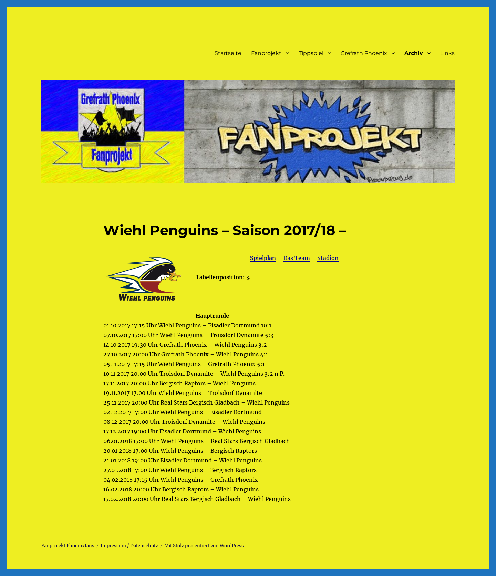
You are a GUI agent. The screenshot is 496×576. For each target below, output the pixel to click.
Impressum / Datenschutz (129, 546)
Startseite (228, 53)
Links (447, 53)
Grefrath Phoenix (364, 53)
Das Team (296, 257)
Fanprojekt (266, 53)
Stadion (328, 257)
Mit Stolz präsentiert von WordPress (204, 546)
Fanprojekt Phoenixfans (67, 546)
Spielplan (263, 257)
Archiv (413, 53)
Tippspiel (311, 53)
